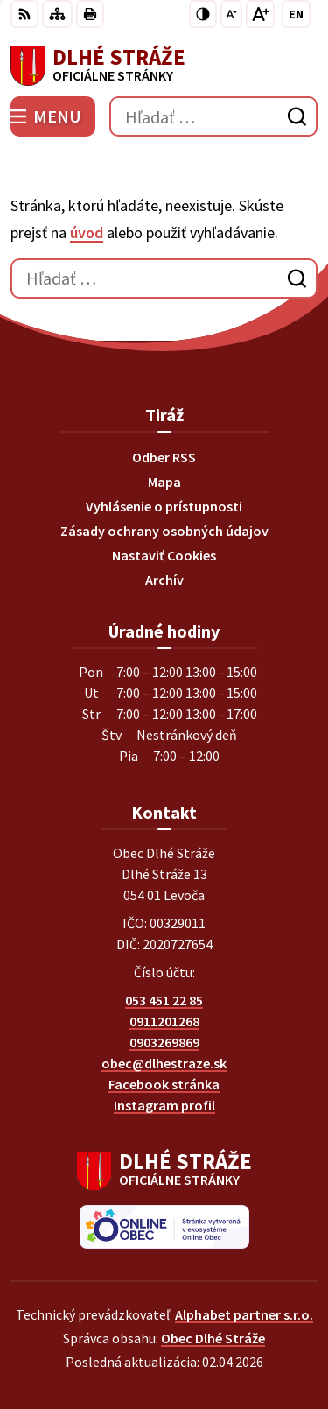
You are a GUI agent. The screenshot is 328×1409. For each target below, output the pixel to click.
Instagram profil (164, 1105)
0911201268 (164, 1021)
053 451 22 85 (164, 1000)
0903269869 (164, 1042)
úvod (86, 232)
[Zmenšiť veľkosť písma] (231, 14)
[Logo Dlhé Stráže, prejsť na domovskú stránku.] (164, 66)
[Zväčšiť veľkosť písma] (260, 14)
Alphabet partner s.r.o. (244, 1314)
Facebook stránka (164, 1084)
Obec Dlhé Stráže (213, 1338)
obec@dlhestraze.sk (164, 1063)
